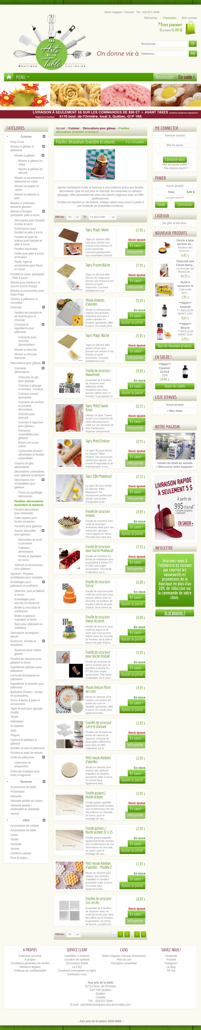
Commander (184, 204)
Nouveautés (165, 77)
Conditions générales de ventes (30, 963)
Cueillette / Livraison (76, 956)
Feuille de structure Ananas (98, 513)
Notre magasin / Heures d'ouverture (124, 956)
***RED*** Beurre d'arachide (185, 328)
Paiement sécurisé (30, 956)
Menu (22, 77)
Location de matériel (76, 959)
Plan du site (124, 959)
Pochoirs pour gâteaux (28, 526)
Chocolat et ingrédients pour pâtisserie (24, 328)
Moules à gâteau (24, 155)
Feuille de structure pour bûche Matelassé (99, 548)
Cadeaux (162, 215)
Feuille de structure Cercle (98, 583)
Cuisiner (26, 136)
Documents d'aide (77, 963)
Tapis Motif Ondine (98, 441)
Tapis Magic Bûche (97, 335)
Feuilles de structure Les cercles (98, 900)
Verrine (14, 813)
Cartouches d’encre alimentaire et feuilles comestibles (31, 454)
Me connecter (166, 128)
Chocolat (15, 307)
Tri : (85, 217)
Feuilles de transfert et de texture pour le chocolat (28, 316)
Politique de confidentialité (30, 970)
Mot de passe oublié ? (176, 164)
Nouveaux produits (171, 233)
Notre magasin (167, 426)
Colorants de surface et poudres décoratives (31, 406)
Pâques (15, 735)
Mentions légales (30, 967)
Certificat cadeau (20, 853)
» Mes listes (175, 411)
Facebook (171, 956)
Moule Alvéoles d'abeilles (95, 302)
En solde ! (186, 77)
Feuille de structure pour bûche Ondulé (98, 654)
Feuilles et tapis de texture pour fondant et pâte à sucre (28, 240)
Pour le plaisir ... (20, 858)
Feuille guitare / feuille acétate (96, 795)
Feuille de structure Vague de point (98, 619)
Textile (14, 716)
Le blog (170, 967)
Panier (160, 178)
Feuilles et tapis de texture (26, 752)
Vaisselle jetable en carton (26, 800)
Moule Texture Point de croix (98, 689)
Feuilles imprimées (25, 249)
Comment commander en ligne (77, 970)
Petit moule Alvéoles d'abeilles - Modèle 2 (99, 865)
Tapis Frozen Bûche (98, 265)
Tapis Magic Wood (97, 229)
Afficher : (60, 217)
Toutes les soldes (174, 386)
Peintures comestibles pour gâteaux (28, 434)
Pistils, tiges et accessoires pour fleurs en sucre (28, 265)
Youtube (171, 959)
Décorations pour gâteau (25, 363)
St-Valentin (17, 726)
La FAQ (77, 967)
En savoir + (136, 245)
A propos (30, 959)
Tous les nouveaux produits (175, 345)
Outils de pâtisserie (22, 757)
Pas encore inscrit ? (176, 168)
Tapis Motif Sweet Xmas (97, 407)
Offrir (26, 820)
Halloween (16, 721)
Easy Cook (17, 142)
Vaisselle (15, 796)
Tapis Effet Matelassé (99, 476)
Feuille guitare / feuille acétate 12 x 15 (99, 830)
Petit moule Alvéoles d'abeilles (98, 759)
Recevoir (26, 781)
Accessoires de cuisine (24, 825)
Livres (14, 835)
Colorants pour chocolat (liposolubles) (27, 341)
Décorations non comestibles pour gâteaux (24, 483)
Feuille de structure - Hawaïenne (99, 372)
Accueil (60, 128)
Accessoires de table (23, 787)
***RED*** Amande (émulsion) (185, 307)
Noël (13, 730)
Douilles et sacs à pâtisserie (27, 748)
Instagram (171, 963)
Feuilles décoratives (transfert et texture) (28, 503)
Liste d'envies (166, 397)
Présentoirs (17, 791)
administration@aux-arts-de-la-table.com (106, 1004)
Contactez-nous (77, 974)
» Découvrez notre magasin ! (175, 466)
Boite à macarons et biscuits (185, 286)
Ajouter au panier (132, 322)
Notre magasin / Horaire (119, 12)
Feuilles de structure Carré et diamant (98, 724)
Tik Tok (171, 970)
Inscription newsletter (124, 963)
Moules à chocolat (25, 349)
